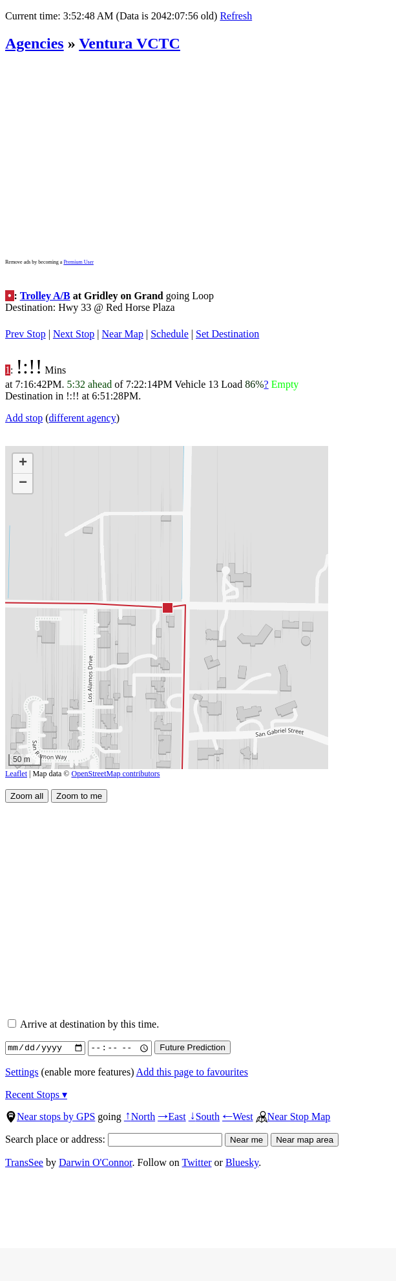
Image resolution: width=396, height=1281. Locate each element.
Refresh (236, 15)
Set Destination (227, 333)
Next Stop (73, 333)
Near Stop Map (293, 1116)
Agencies (34, 43)
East (172, 1116)
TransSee (24, 1162)
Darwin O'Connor (95, 1162)
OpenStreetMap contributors (116, 773)
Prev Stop (25, 333)
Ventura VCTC (129, 43)
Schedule (170, 333)
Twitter (197, 1162)
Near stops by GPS (50, 1116)
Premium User (78, 262)
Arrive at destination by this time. (83, 1024)
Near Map (122, 333)
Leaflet (16, 773)
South (204, 1116)
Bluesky (241, 1162)
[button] (167, 607)
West (237, 1116)
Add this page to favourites (192, 1071)
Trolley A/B (45, 295)
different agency (82, 417)
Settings (22, 1071)
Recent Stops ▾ (36, 1094)
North (139, 1116)
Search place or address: (113, 1139)
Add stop (24, 417)
